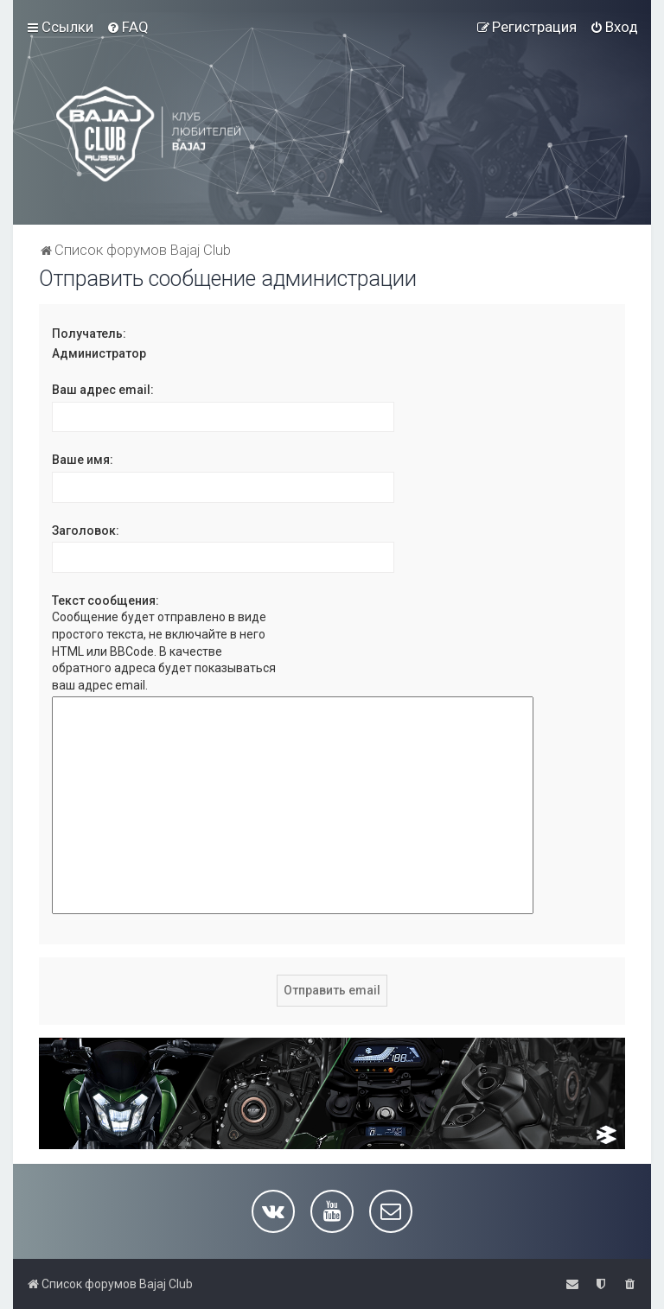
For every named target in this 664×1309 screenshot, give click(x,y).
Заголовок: (85, 530)
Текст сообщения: (105, 600)
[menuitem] (127, 27)
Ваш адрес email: (103, 390)
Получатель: (89, 333)
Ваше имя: (82, 460)
